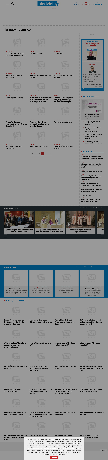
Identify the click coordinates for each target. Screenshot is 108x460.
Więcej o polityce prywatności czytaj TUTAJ (54, 454)
